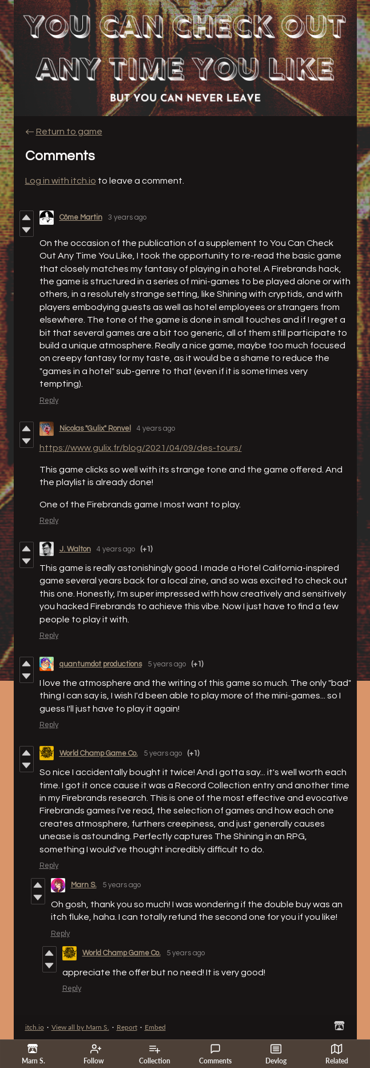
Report (127, 1027)
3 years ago (127, 217)
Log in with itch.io (60, 180)
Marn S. (84, 885)
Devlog (276, 1054)
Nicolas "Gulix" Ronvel (95, 428)
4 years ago (156, 428)
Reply (48, 400)
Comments (215, 1054)
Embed (155, 1027)
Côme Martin (80, 217)
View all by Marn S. (80, 1027)
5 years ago (167, 664)
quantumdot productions (100, 664)
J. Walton (75, 549)
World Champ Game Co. (98, 753)
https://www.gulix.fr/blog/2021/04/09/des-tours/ (140, 447)
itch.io (34, 1027)
